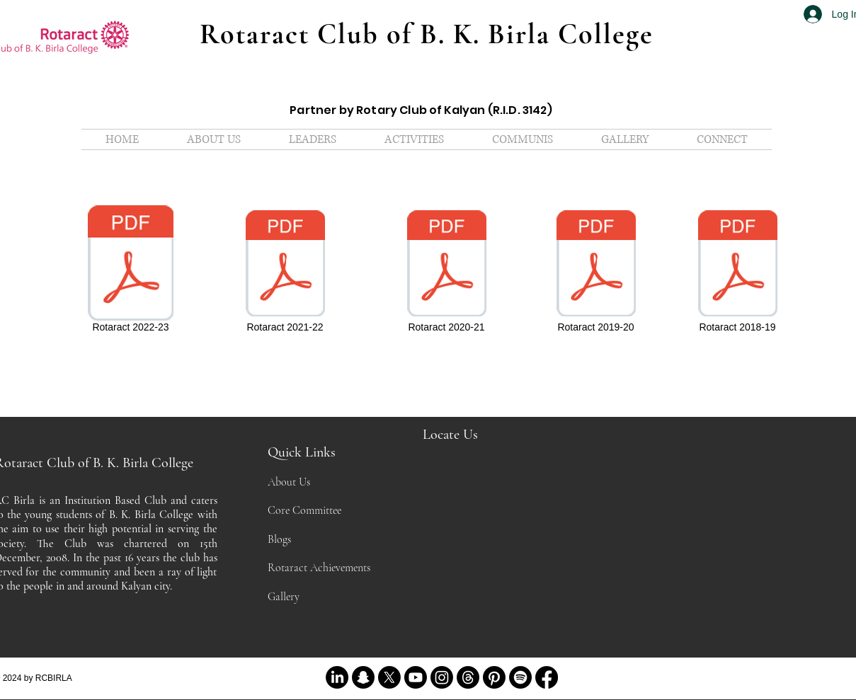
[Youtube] (415, 677)
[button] (312, 139)
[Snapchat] (363, 677)
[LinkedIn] (337, 677)
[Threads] (468, 677)
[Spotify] (520, 677)
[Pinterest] (494, 677)
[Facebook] (546, 677)
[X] (389, 677)
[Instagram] (441, 677)
